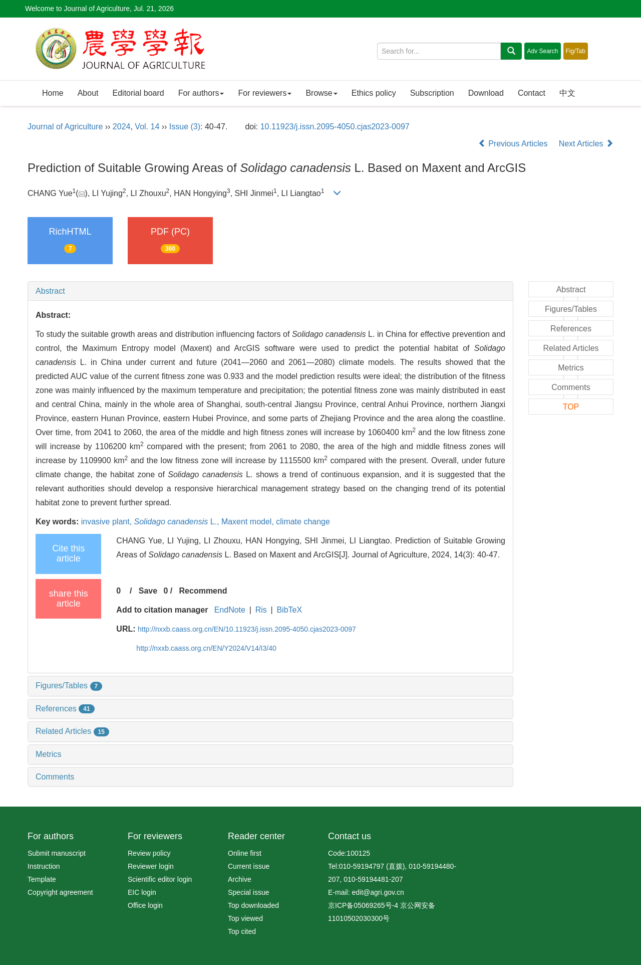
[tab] (270, 291)
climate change (303, 521)
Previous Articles (514, 143)
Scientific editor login (160, 879)
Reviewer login (151, 866)
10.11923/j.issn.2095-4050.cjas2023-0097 (335, 126)
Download (486, 93)
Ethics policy (374, 93)
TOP (571, 407)
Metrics (49, 754)
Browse (321, 93)
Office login (145, 905)
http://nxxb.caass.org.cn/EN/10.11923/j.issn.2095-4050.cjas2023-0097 (247, 629)
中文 (567, 93)
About (88, 93)
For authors (201, 93)
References (65, 708)
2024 (122, 126)
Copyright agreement (60, 892)
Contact (531, 93)
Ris (261, 610)
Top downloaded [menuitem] (253, 905)
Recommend (203, 591)
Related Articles (72, 731)
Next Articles (586, 143)
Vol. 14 (147, 126)
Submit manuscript (57, 853)
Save (148, 591)
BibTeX (289, 610)
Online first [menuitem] (244, 853)
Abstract (50, 291)
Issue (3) (184, 126)
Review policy (149, 853)
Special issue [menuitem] (248, 892)
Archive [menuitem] (239, 879)
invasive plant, (107, 521)
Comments (55, 777)
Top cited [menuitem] (242, 931)
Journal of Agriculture (65, 126)
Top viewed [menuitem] (245, 918)
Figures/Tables (69, 685)
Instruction (44, 866)
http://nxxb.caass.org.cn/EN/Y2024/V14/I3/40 (206, 648)
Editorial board (138, 93)
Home (53, 93)
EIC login (142, 892)
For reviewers (264, 93)
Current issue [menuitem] (248, 866)
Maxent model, (248, 521)
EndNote (229, 610)
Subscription (432, 93)
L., (177, 521)
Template (42, 879)
